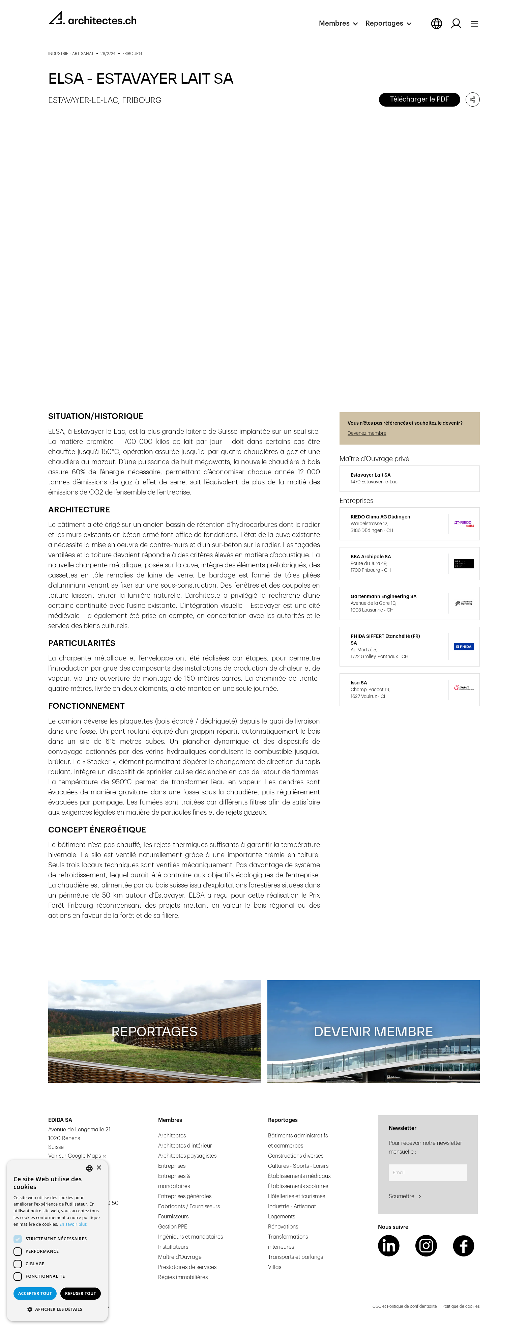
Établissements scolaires (298, 1186)
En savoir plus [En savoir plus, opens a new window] (73, 1224)
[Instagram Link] (426, 1245)
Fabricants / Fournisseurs (189, 1206)
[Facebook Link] (463, 1245)
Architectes (172, 1135)
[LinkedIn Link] (389, 1245)
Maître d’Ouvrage (180, 1257)
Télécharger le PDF (419, 99)
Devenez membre (367, 433)
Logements (281, 1216)
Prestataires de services (187, 1267)
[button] (342, 24)
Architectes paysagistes (187, 1156)
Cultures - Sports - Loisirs (298, 1166)
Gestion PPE (172, 1227)
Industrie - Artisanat (292, 1206)
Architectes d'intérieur (185, 1146)
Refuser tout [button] (80, 1293)
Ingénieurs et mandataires (190, 1237)
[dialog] (57, 1240)
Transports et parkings (295, 1257)
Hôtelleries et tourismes (296, 1196)
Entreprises (171, 1166)
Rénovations (283, 1227)
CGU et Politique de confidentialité (405, 1306)
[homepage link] (92, 17)
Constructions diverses (295, 1156)
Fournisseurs (173, 1216)
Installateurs (173, 1247)
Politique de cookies (461, 1306)
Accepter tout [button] (35, 1293)
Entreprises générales (184, 1196)
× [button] (98, 1167)
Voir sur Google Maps (74, 1156)
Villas (274, 1267)
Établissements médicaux (299, 1176)
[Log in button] (456, 23)
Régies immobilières (183, 1277)
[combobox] (89, 1168)
